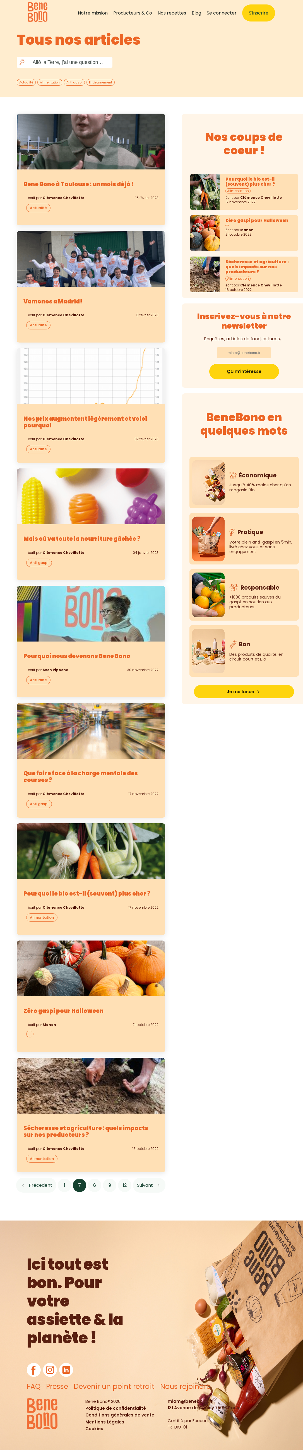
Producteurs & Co (132, 13)
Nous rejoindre (185, 1386)
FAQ (33, 1386)
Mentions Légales (104, 1422)
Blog (196, 13)
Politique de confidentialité (115, 1408)
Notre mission (93, 13)
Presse (57, 1386)
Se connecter (222, 13)
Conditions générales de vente (119, 1415)
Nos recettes (172, 13)
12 (125, 1185)
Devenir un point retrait (114, 1386)
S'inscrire (258, 13)
